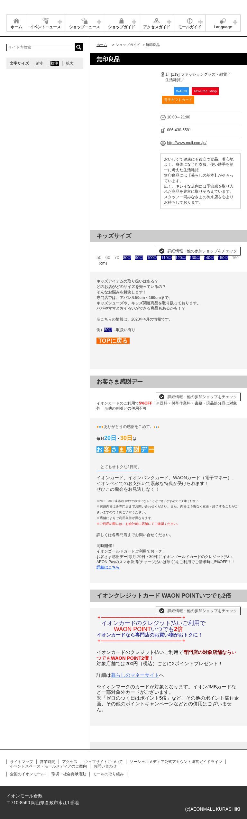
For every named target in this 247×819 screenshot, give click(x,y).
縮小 (39, 63)
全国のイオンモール (27, 774)
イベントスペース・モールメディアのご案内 (48, 766)
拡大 (70, 63)
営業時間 (47, 761)
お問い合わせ (105, 766)
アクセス (70, 761)
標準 (55, 63)
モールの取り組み (108, 774)
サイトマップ (21, 761)
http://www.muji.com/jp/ (186, 143)
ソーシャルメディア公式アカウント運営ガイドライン (176, 761)
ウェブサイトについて (103, 761)
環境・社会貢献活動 (68, 774)
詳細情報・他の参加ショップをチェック (202, 251)
